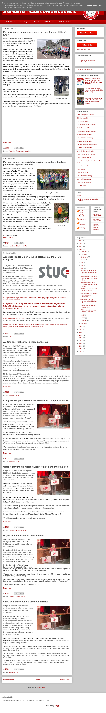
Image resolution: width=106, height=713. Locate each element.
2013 (81, 351)
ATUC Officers (10, 22)
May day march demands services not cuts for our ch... (88, 272)
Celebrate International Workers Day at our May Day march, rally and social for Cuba (93, 81)
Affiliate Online (87, 45)
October (83, 254)
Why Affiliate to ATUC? (84, 49)
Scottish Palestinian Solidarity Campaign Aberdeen (96, 227)
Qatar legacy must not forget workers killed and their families (35, 467)
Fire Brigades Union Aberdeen (86, 124)
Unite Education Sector (84, 166)
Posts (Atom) (41, 687)
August (83, 260)
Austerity (12, 151)
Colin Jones (82, 219)
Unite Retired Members (84, 182)
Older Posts (65, 680)
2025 (81, 243)
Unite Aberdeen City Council (86, 154)
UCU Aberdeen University (85, 138)
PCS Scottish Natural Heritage (86, 131)
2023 (81, 249)
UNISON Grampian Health (85, 151)
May (82, 268)
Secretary (82, 228)
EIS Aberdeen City (82, 118)
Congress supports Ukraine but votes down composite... (89, 295)
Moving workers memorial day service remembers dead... (88, 278)
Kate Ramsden (82, 223)
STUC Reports (49, 22)
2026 (81, 241)
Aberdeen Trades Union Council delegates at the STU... (88, 284)
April (82, 315)
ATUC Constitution (64, 22)
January (83, 323)
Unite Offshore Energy (84, 179)
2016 (81, 343)
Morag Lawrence (9, 298)
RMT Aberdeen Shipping (84, 134)
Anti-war (12, 395)
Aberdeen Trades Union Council (82, 213)
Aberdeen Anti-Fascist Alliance (97, 215)
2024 (81, 246)
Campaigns (20, 151)
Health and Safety (15, 246)
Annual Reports (24, 22)
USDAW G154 (81, 186)
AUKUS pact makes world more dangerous (25, 342)
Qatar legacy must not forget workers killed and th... (88, 301)
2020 (81, 332)
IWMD (25, 246)
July (82, 262)
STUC (11, 337)
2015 (81, 346)
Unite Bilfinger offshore (84, 157)
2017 (81, 340)
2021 (81, 329)
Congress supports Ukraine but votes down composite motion (36, 400)
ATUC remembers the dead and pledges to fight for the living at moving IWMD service (93, 100)
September (84, 257)
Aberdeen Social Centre (97, 220)
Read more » (8, 143)
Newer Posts (8, 680)
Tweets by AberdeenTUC (85, 69)
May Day (28, 151)
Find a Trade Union (87, 33)
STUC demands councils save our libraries (25, 601)
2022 (81, 327)
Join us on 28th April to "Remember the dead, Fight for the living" (94, 90)
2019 (81, 335)
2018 (81, 338)
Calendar (37, 22)
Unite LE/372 (81, 169)
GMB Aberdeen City (83, 128)
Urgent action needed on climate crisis (23, 535)
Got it (101, 5)
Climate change (14, 596)
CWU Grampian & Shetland (85, 114)
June (82, 265)
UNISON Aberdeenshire (84, 147)
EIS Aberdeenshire (83, 121)
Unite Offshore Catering (84, 176)
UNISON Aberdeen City (84, 141)
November (84, 251)
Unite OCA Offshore (83, 172)
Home (37, 680)
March (83, 318)
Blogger (57, 706)
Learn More (92, 5)
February (84, 320)
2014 (81, 349)
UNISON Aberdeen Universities (87, 144)
